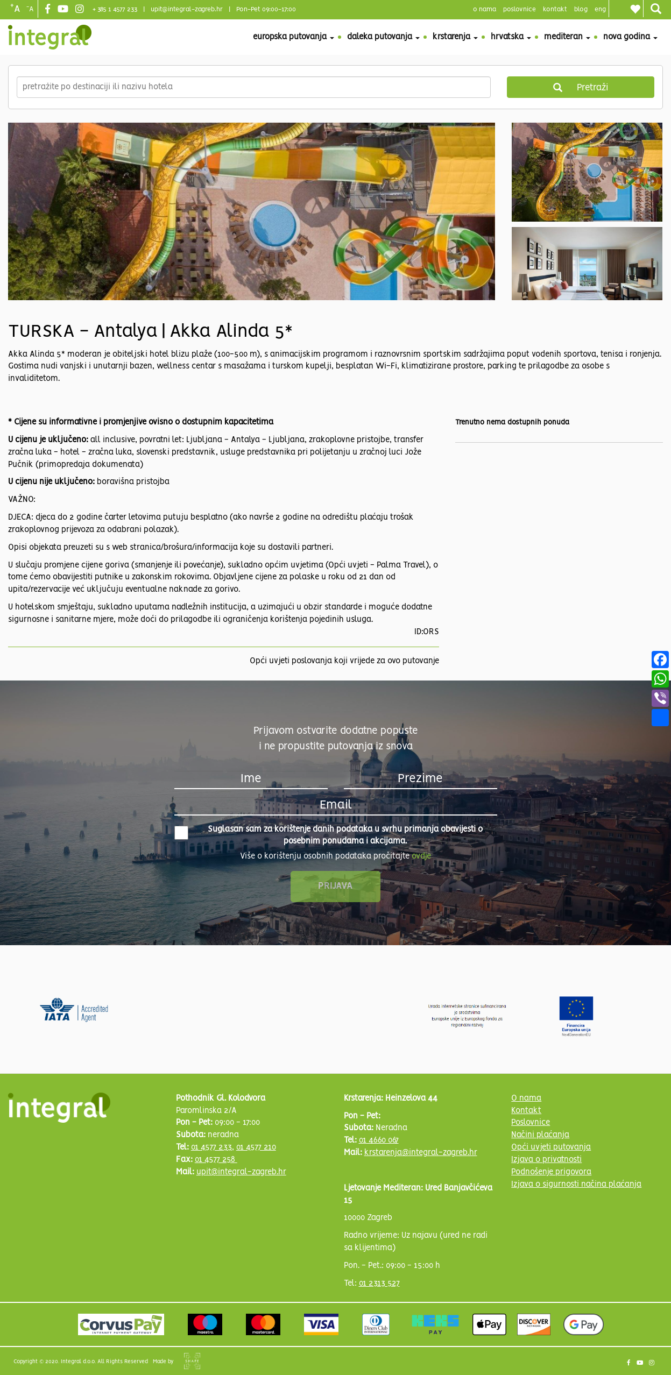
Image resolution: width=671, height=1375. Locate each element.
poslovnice (519, 9)
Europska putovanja (293, 37)
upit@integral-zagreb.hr (187, 9)
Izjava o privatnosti (546, 1160)
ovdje (421, 856)
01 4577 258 (216, 1160)
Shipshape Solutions (192, 1361)
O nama (526, 1098)
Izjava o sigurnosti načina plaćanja (576, 1184)
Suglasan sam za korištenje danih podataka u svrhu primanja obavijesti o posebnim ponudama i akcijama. (328, 836)
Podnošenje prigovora (551, 1172)
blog (581, 9)
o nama (484, 9)
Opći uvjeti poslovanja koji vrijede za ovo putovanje (344, 661)
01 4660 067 (379, 1140)
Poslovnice (530, 1122)
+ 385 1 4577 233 (115, 9)
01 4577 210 (256, 1147)
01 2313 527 (379, 1283)
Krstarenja (455, 37)
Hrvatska (511, 37)
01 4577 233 (211, 1147)
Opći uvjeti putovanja (551, 1147)
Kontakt (555, 9)
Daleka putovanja (383, 37)
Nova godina (630, 37)
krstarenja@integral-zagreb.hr (420, 1153)
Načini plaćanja (540, 1135)
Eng (600, 9)
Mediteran (567, 37)
